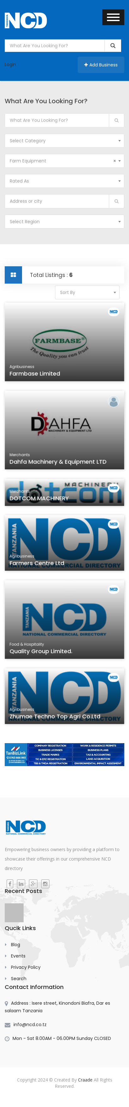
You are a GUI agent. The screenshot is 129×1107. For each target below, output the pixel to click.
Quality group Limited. (41, 652)
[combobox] (64, 141)
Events (18, 956)
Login (10, 64)
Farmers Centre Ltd (37, 564)
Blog (15, 944)
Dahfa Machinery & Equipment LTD (58, 462)
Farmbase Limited (35, 374)
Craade (85, 1080)
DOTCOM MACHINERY (40, 500)
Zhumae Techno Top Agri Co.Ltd (55, 717)
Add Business (101, 65)
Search (18, 978)
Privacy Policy (26, 967)
